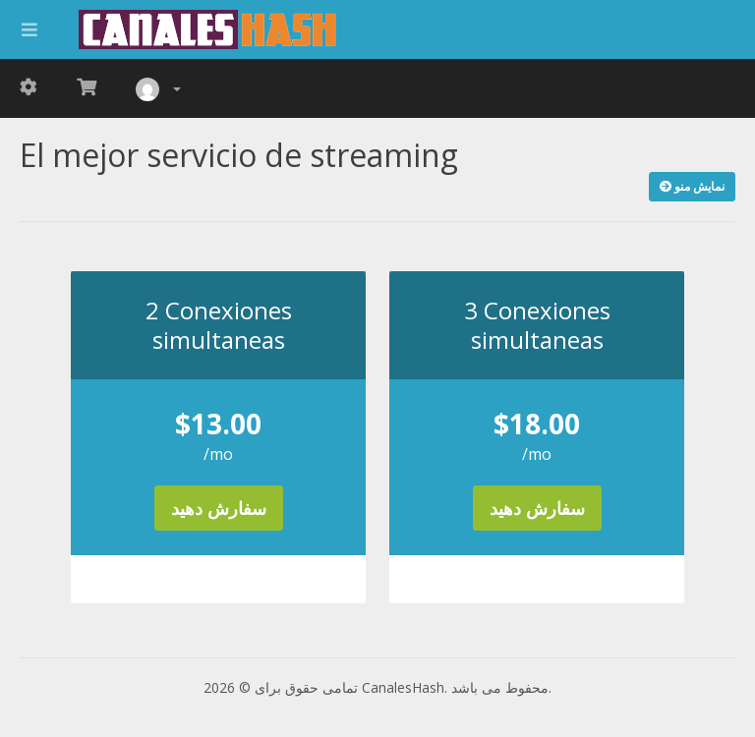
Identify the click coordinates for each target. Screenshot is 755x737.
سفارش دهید (218, 508)
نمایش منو (692, 186)
